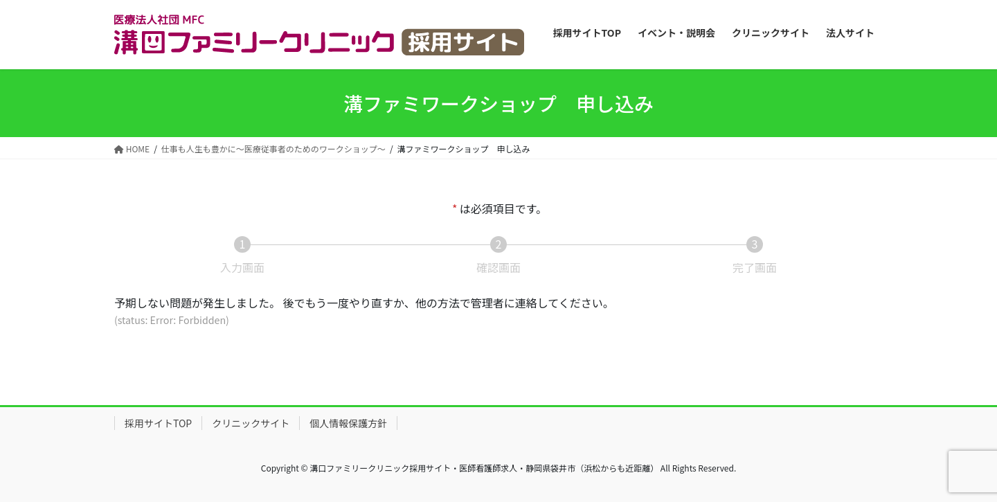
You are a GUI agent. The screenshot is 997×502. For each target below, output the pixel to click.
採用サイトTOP (158, 423)
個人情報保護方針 (348, 423)
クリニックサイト (250, 423)
